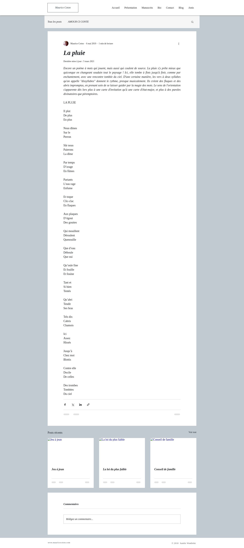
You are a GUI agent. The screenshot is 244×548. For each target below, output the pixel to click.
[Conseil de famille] (173, 451)
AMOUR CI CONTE (78, 21)
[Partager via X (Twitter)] (72, 404)
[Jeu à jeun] (71, 451)
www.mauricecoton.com (59, 542)
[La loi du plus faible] (122, 451)
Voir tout (192, 432)
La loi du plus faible (115, 469)
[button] (192, 21)
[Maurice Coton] (62, 7)
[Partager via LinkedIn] (80, 404)
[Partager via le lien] (88, 404)
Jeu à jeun (58, 469)
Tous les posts (55, 21)
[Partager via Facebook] (64, 404)
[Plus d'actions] (179, 43)
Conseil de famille (164, 469)
